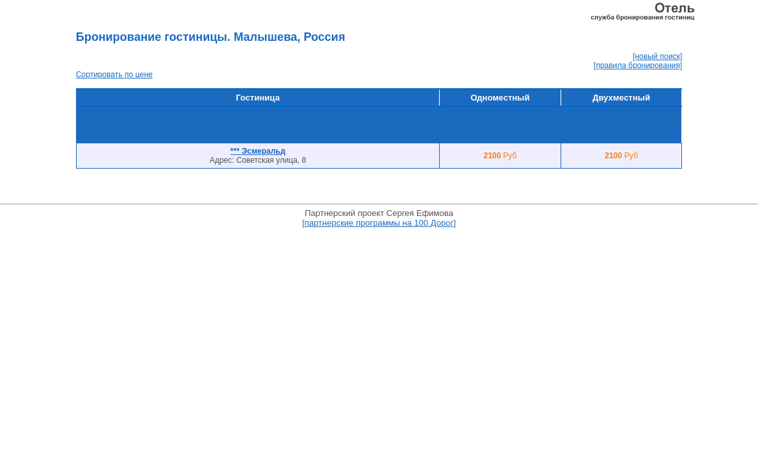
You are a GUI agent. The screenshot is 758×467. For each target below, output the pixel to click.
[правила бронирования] (638, 65)
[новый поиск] (657, 56)
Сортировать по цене (114, 74)
